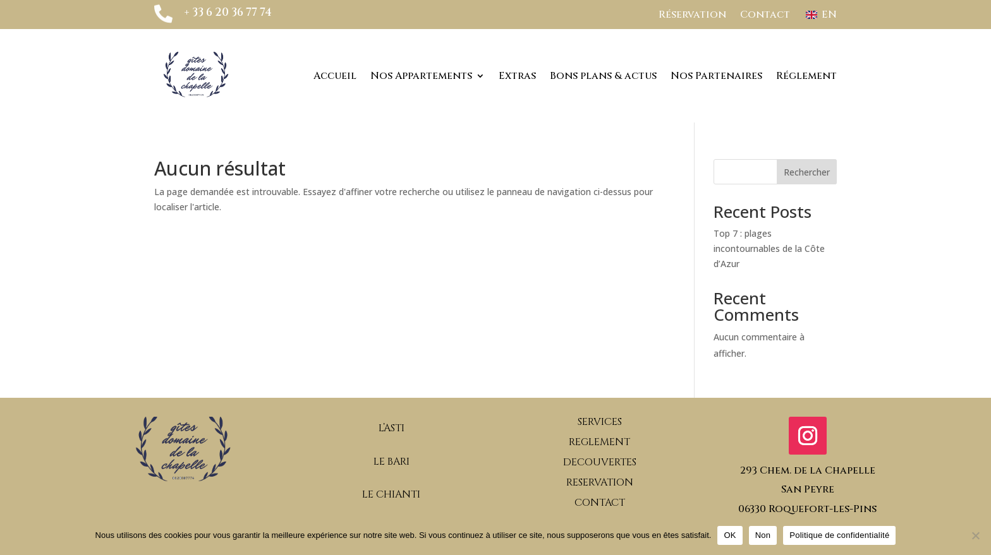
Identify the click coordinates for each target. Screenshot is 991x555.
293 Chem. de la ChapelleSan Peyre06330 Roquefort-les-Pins (807, 489)
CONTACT (600, 503)
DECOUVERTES (599, 462)
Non (763, 535)
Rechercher (807, 172)
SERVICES (600, 422)
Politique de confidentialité (839, 535)
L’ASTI (391, 428)
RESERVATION (599, 482)
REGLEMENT (599, 442)
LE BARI (392, 461)
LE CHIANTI (391, 494)
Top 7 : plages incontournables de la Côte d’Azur (769, 248)
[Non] (975, 535)
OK (730, 535)
